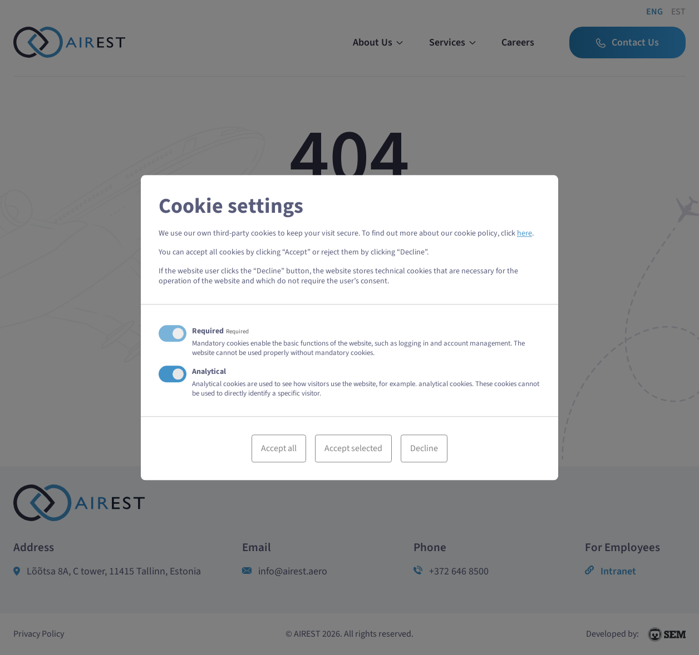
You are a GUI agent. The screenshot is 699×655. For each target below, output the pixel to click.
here (524, 233)
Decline (424, 448)
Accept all (279, 448)
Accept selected (353, 448)
